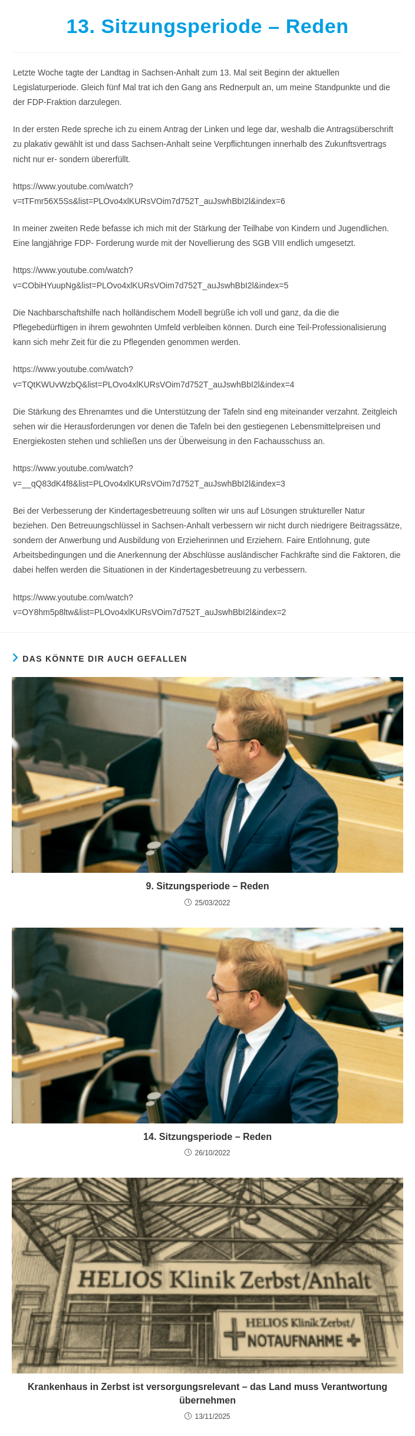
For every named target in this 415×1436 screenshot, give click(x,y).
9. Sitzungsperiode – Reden (207, 886)
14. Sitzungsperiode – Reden (207, 1137)
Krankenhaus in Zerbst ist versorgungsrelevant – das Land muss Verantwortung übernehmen (207, 1393)
